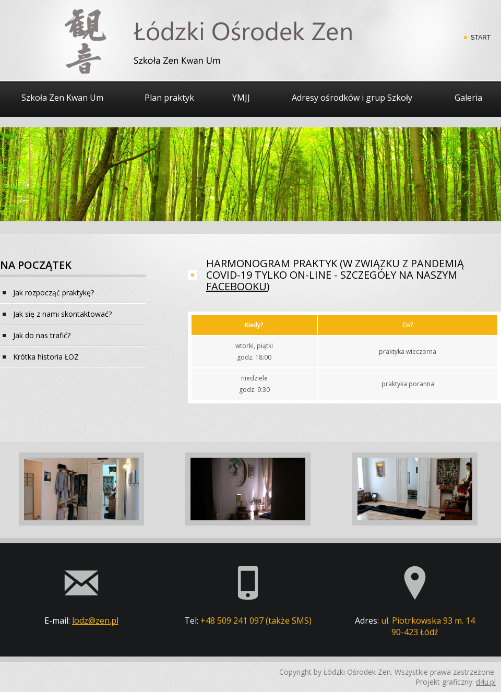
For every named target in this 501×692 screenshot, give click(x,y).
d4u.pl (486, 682)
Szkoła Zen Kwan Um (62, 97)
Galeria (468, 97)
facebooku (236, 286)
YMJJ (241, 97)
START (481, 37)
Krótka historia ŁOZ (46, 357)
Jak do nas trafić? (41, 335)
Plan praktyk (169, 97)
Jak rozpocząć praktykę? (53, 292)
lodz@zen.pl (95, 620)
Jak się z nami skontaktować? (62, 314)
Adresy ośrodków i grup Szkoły (352, 97)
